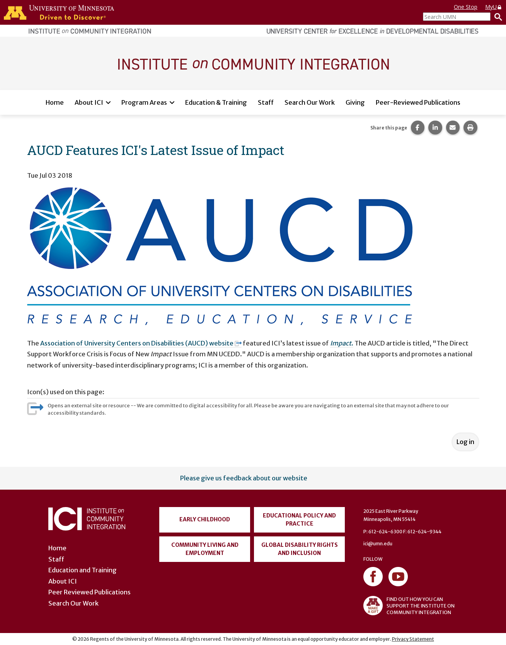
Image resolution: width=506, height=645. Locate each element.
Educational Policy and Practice (299, 519)
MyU (493, 6)
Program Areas (144, 102)
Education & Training (216, 102)
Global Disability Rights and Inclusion (299, 549)
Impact (340, 343)
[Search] (496, 16)
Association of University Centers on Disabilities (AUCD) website (141, 343)
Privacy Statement (413, 639)
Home (55, 102)
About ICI (89, 102)
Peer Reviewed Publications (89, 592)
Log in (465, 442)
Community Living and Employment (205, 549)
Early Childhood (204, 519)
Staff (266, 102)
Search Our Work (310, 102)
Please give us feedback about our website (243, 478)
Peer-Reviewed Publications (418, 102)
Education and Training (82, 570)
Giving (355, 102)
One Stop (465, 6)
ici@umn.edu (377, 543)
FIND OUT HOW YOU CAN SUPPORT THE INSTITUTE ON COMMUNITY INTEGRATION (409, 605)
